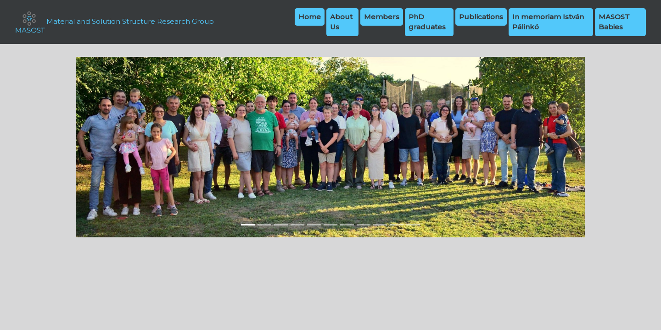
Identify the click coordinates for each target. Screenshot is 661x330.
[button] (114, 147)
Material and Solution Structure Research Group (114, 22)
